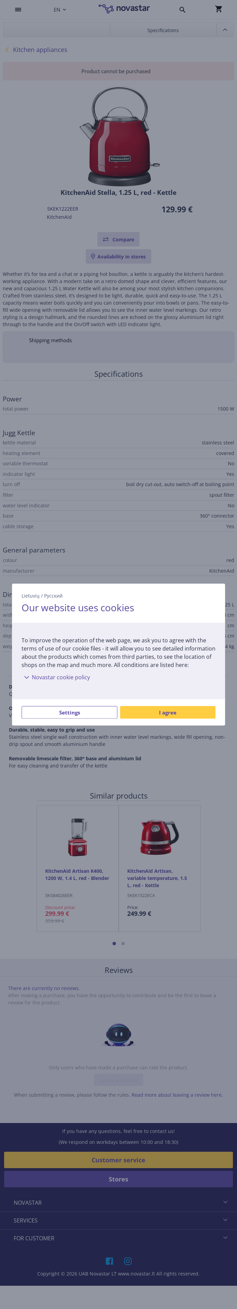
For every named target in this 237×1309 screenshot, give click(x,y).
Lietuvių (31, 595)
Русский (53, 595)
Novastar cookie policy (56, 677)
